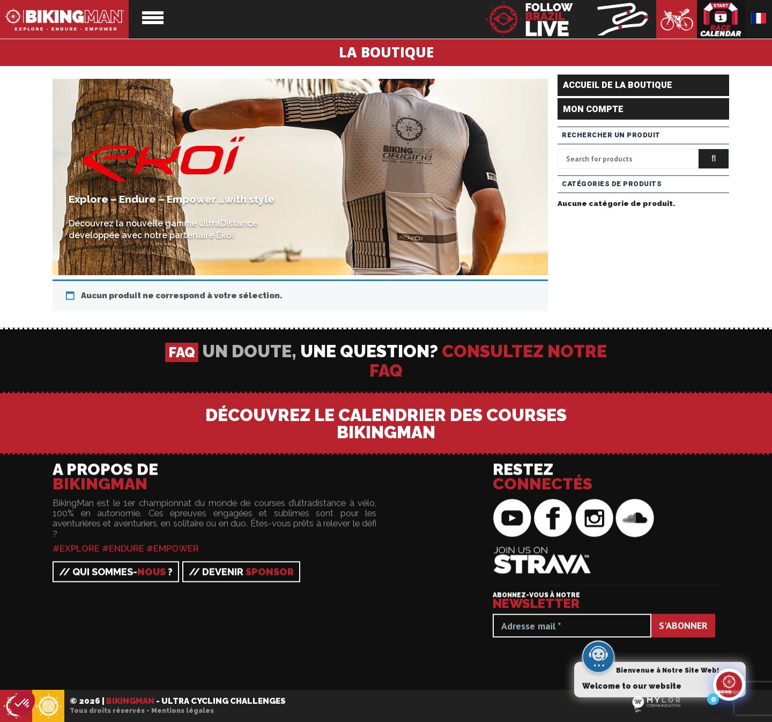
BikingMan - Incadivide (48, 706)
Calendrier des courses (721, 19)
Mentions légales (182, 710)
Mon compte (593, 109)
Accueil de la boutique (617, 85)
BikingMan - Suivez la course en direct (570, 19)
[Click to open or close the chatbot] (729, 688)
